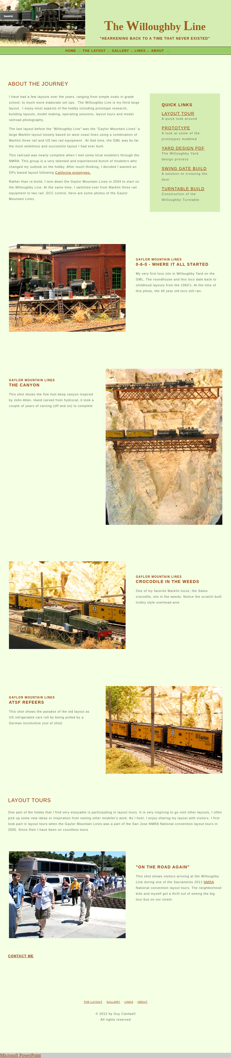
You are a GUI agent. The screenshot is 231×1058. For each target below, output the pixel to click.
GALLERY (113, 1001)
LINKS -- (142, 50)
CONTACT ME (20, 956)
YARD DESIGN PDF (183, 148)
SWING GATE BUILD (184, 168)
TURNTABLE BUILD (183, 188)
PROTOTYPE (176, 128)
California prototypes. (73, 172)
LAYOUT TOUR (178, 113)
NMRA (209, 882)
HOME (70, 50)
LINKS (128, 1001)
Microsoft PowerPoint (20, 1055)
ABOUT (157, 50)
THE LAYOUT (95, 50)
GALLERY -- (122, 50)
